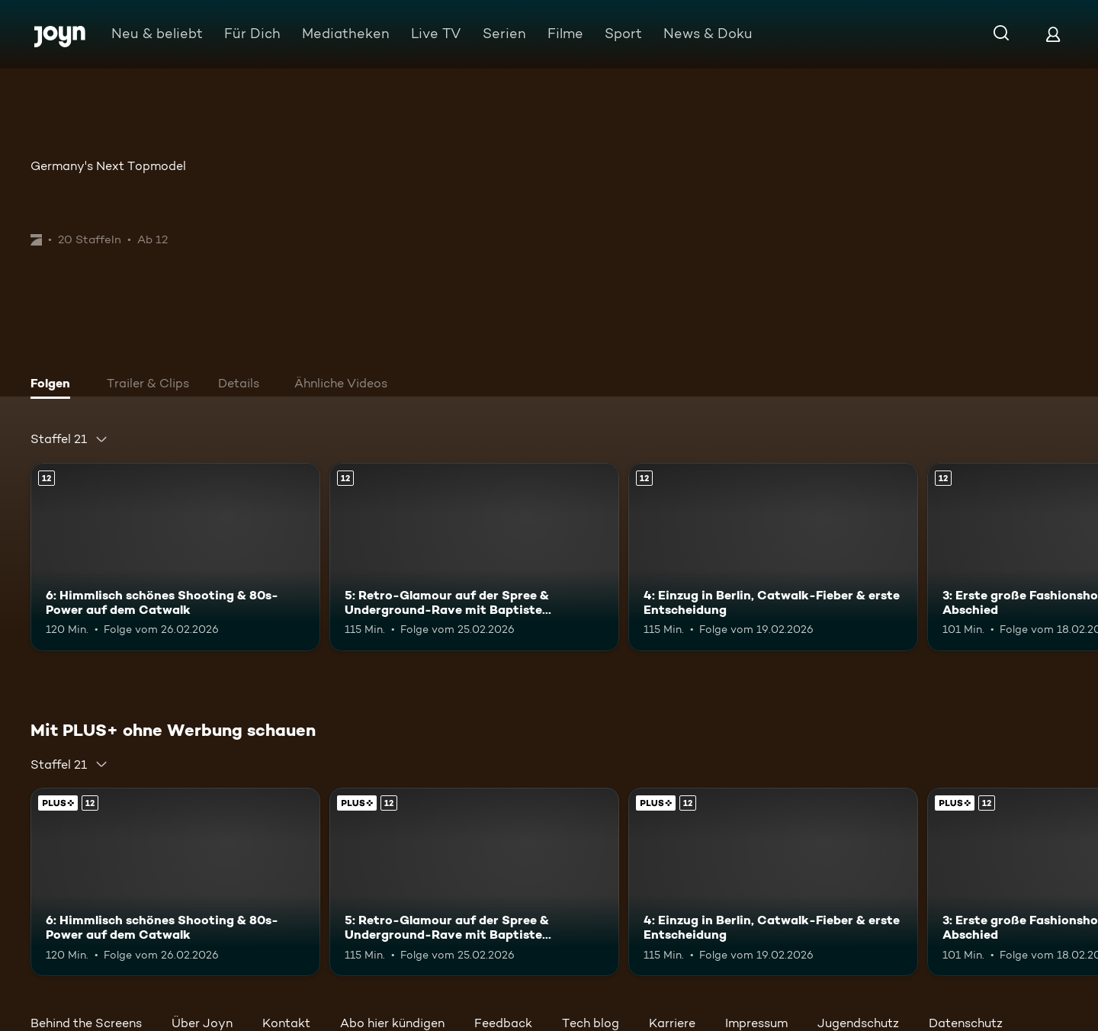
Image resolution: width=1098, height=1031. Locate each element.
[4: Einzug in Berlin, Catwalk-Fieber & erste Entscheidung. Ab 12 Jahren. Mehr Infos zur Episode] (773, 557)
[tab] (54, 385)
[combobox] (69, 439)
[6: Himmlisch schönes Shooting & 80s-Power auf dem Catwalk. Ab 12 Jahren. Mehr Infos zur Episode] (175, 557)
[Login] (1053, 34)
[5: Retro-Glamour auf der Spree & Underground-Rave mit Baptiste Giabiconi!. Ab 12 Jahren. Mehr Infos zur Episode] (474, 557)
